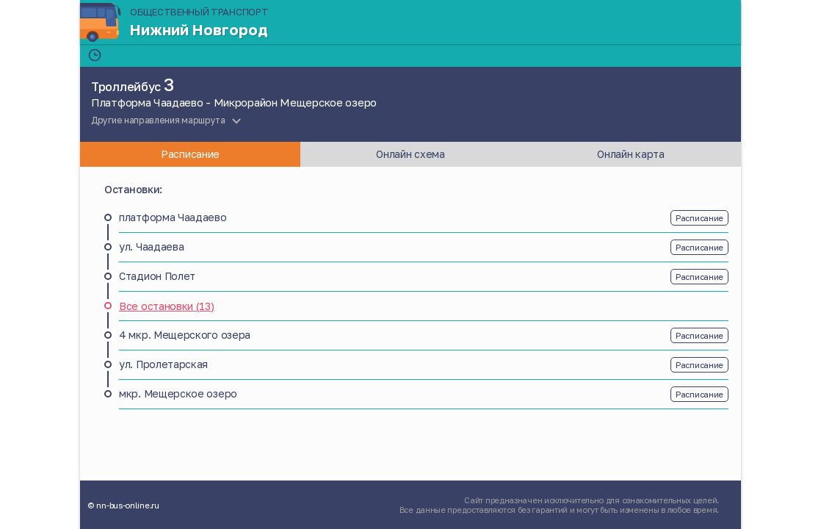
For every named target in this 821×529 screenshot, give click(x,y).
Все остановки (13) (166, 306)
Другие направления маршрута (158, 120)
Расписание (699, 218)
